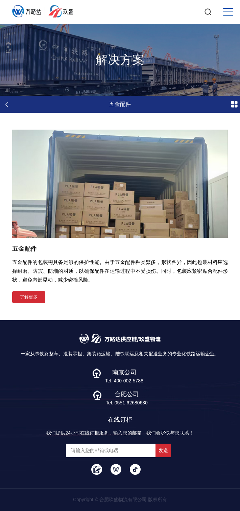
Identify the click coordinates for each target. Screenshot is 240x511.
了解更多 (29, 296)
